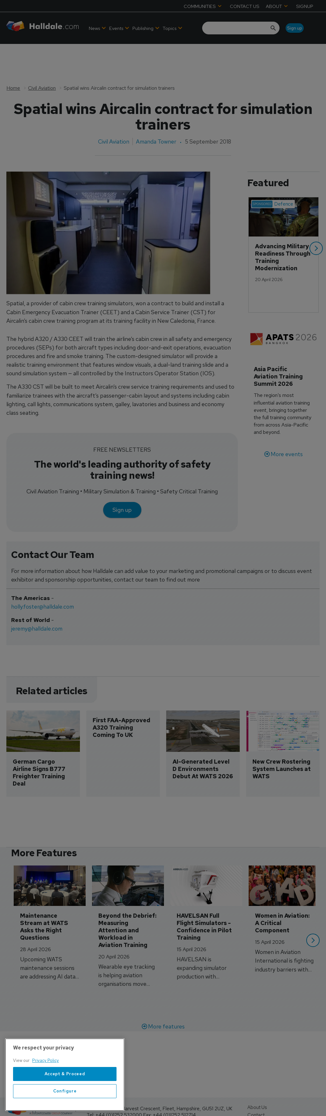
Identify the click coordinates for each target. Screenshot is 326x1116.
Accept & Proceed (65, 1096)
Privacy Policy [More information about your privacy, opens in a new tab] (45, 1083)
